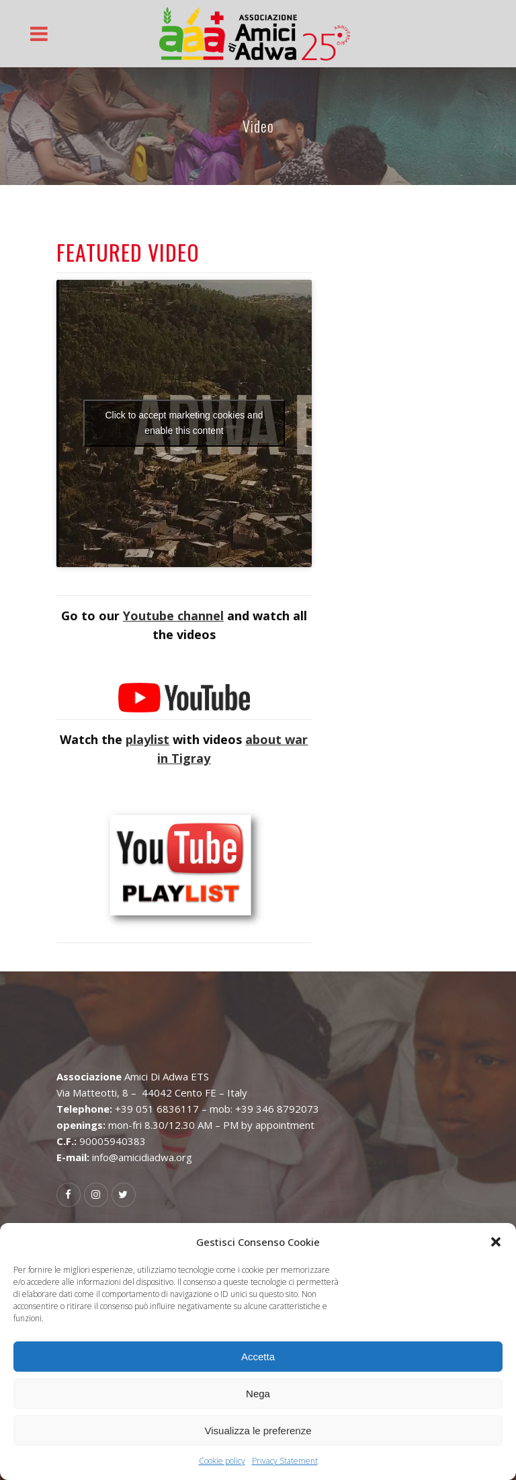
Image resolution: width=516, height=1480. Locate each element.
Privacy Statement (285, 1461)
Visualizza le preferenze (258, 1430)
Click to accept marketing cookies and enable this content (184, 423)
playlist (147, 739)
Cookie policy (222, 1461)
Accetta (258, 1356)
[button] (496, 1242)
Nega (258, 1393)
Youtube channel (173, 615)
